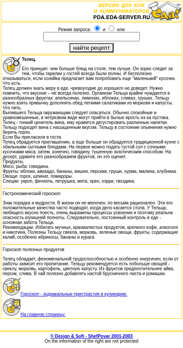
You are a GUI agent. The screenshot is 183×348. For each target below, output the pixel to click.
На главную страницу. (34, 314)
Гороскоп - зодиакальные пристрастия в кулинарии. (65, 294)
